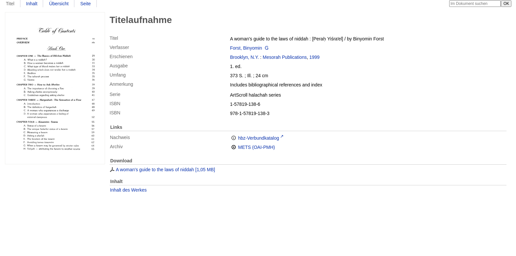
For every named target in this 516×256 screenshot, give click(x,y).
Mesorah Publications (285, 57)
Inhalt (31, 3)
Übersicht (58, 3)
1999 (314, 57)
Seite (85, 3)
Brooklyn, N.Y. (244, 57)
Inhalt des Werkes (128, 190)
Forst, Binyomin (246, 48)
